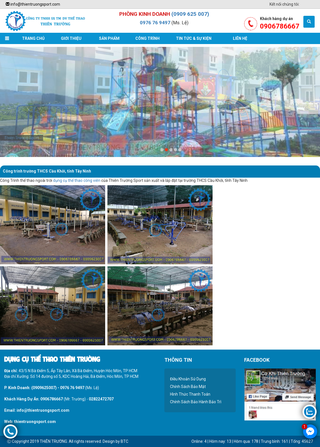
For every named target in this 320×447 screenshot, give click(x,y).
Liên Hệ (240, 38)
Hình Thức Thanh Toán (190, 394)
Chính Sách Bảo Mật (188, 386)
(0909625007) (44, 387)
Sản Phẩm (109, 38)
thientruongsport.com (35, 421)
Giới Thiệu (71, 38)
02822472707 (101, 399)
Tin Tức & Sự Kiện (193, 38)
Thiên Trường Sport (21, 138)
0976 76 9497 (155, 22)
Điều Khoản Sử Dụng (188, 379)
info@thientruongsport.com (33, 4)
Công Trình (147, 38)
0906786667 (51, 399)
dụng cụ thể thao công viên (76, 180)
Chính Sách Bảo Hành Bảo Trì (195, 402)
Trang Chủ (33, 38)
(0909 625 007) (190, 14)
